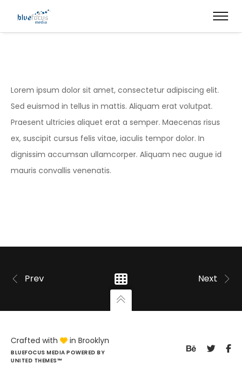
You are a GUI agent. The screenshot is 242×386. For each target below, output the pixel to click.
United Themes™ (36, 361)
